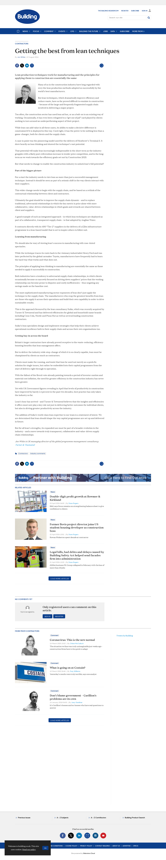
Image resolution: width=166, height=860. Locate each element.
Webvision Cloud (89, 853)
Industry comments (37, 453)
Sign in (47, 616)
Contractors (21, 43)
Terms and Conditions (53, 846)
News (53, 492)
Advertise (127, 846)
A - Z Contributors (98, 817)
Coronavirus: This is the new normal (72, 640)
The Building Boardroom (108, 11)
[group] (138, 31)
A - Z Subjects (62, 817)
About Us (116, 846)
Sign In (144, 11)
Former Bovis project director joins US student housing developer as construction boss (77, 527)
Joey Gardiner (76, 702)
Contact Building (102, 846)
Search (149, 17)
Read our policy (29, 849)
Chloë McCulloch (77, 643)
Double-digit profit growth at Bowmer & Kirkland (75, 498)
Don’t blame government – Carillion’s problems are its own (73, 697)
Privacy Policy (86, 846)
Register (124, 11)
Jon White (21, 57)
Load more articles (59, 578)
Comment (54, 635)
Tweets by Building (124, 635)
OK (45, 848)
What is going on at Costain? (67, 667)
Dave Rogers (73, 503)
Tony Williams (75, 671)
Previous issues (24, 817)
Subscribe (135, 11)
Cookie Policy (71, 846)
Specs (135, 846)
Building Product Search (135, 817)
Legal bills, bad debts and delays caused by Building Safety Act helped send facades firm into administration (77, 555)
